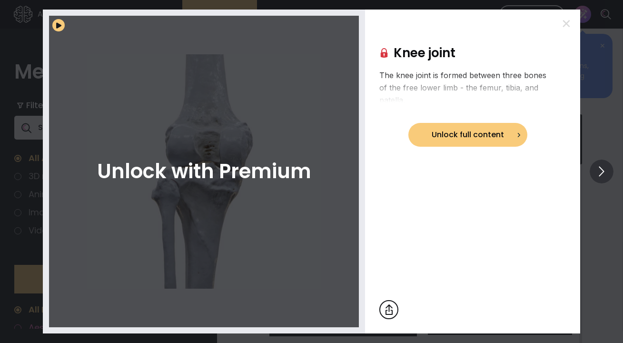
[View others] (601, 171)
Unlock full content (468, 134)
